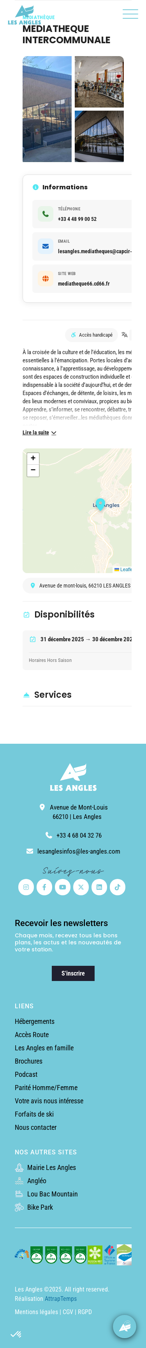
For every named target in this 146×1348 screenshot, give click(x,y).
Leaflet (124, 569)
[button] (16, 1334)
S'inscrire (73, 973)
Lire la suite (40, 432)
